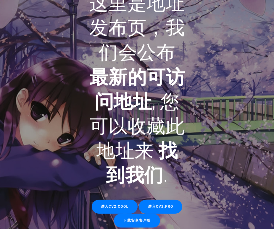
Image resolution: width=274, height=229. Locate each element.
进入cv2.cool (115, 206)
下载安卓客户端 (137, 220)
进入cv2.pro (160, 206)
